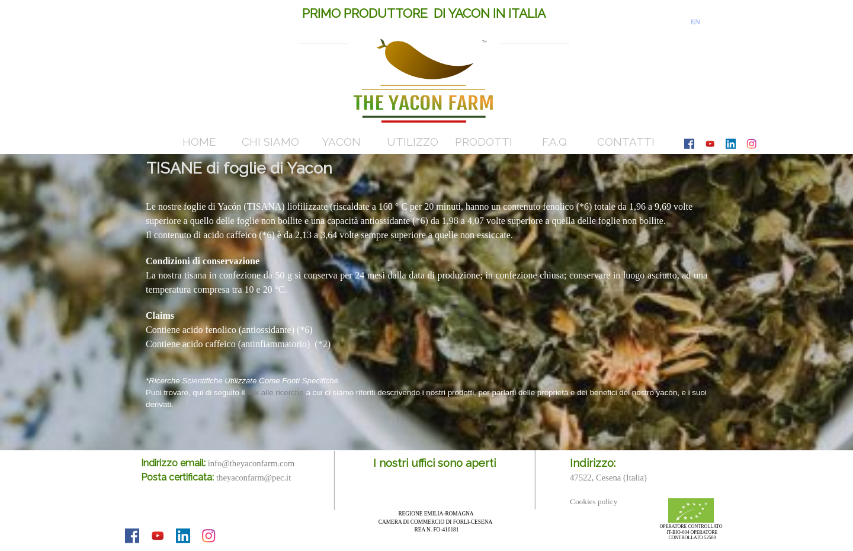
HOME (199, 141)
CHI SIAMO (270, 141)
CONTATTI (626, 141)
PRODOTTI (483, 141)
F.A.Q (554, 141)
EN (695, 22)
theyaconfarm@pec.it (253, 477)
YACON (341, 141)
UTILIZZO (412, 141)
